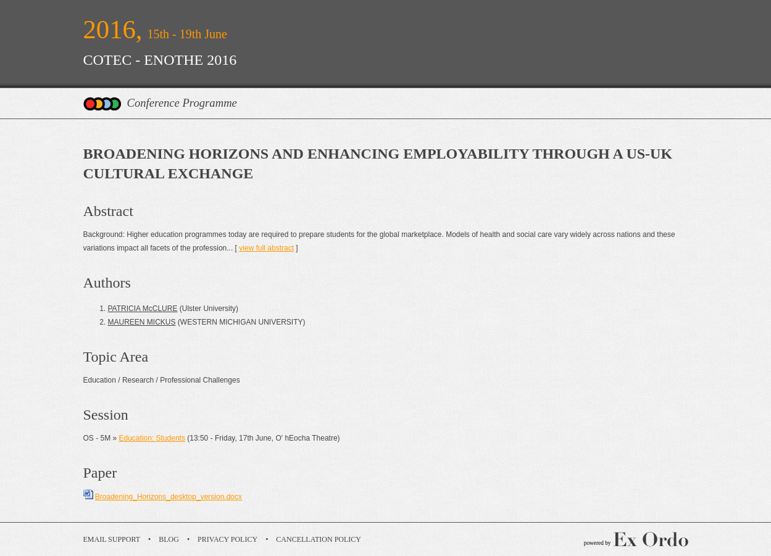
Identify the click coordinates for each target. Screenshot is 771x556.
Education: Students (152, 438)
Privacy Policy (227, 539)
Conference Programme (182, 102)
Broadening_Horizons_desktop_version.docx (168, 496)
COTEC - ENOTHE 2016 (160, 60)
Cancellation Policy (318, 539)
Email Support (112, 539)
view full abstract (266, 248)
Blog (169, 539)
